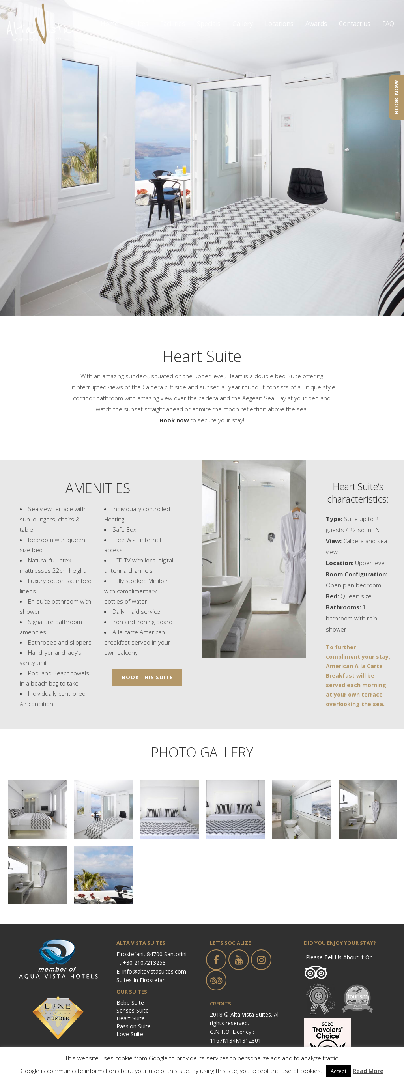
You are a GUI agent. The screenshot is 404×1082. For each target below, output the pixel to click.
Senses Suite (132, 1010)
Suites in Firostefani (141, 980)
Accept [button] (338, 1071)
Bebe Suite (130, 1002)
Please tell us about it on (339, 957)
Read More (368, 1071)
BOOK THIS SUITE (147, 677)
